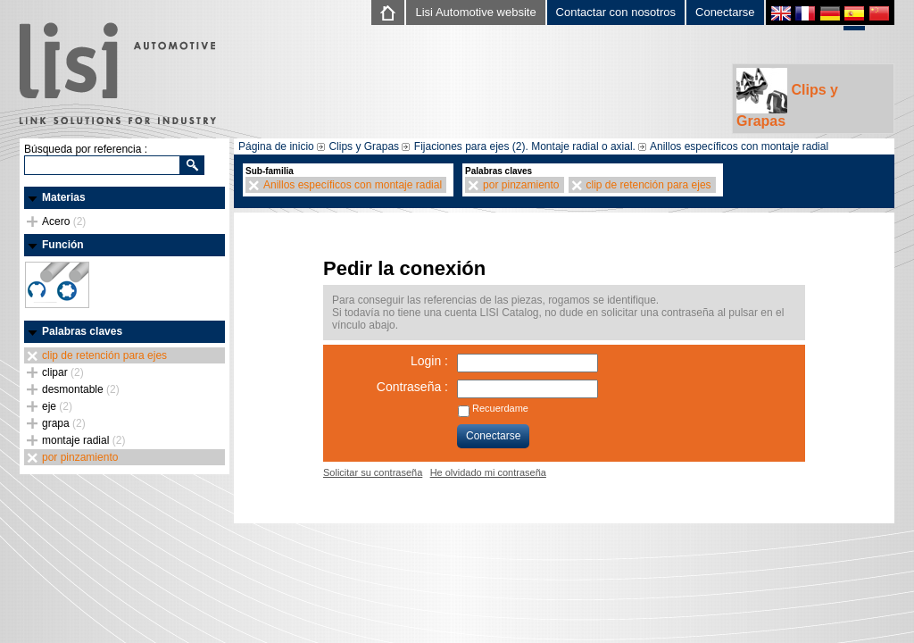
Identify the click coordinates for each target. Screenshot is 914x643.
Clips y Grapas (787, 98)
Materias (64, 197)
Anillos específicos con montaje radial (739, 146)
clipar (63, 372)
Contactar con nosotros (616, 12)
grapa (64, 423)
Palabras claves (82, 331)
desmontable (81, 389)
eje (57, 406)
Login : (429, 361)
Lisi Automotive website (475, 12)
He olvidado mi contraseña (488, 472)
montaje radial (83, 440)
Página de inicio (276, 146)
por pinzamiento (80, 457)
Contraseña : (412, 387)
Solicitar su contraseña (372, 472)
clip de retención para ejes (104, 355)
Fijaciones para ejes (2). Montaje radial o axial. (525, 146)
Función (63, 244)
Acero (64, 221)
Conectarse (724, 12)
